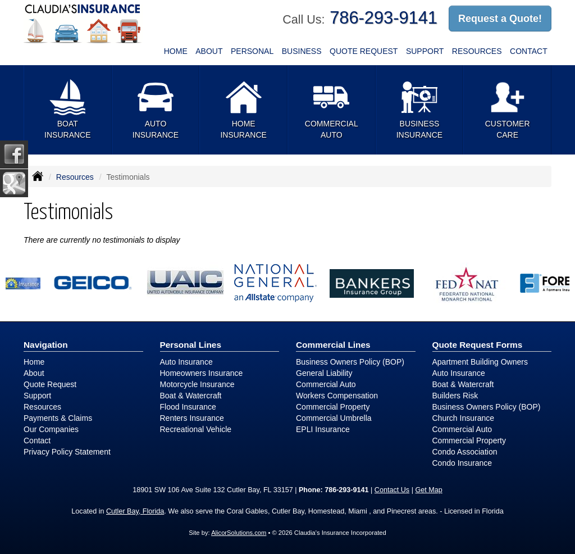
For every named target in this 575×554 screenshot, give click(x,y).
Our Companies (51, 429)
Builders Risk (455, 395)
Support (37, 395)
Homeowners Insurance (201, 373)
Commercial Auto (326, 384)
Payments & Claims (58, 418)
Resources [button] (477, 51)
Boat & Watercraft (191, 395)
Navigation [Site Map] (46, 344)
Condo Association (465, 451)
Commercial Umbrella (334, 418)
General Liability (324, 373)
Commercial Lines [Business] (333, 344)
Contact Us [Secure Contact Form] (392, 490)
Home (176, 51)
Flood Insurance (188, 406)
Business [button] (302, 51)
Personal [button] (252, 51)
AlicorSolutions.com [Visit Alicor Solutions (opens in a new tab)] (238, 532)
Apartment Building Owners (480, 361)
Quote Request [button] (364, 51)
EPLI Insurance (323, 429)
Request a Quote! (500, 18)
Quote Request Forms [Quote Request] (477, 344)
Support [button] (425, 51)
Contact (528, 51)
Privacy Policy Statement (67, 451)
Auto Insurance (186, 361)
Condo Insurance (462, 462)
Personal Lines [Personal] (191, 344)
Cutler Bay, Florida (135, 511)
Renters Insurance (192, 418)
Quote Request (50, 384)
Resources (75, 176)
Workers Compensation (337, 395)
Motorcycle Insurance (197, 384)
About (208, 51)
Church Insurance (463, 418)
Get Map (428, 490)
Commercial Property (332, 406)
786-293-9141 (383, 18)
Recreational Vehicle (196, 429)
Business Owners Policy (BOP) (350, 361)
